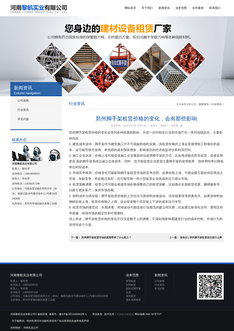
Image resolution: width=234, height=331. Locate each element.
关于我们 (147, 7)
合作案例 (198, 7)
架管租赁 (131, 281)
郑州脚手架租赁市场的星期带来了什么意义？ (106, 237)
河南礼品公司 (30, 327)
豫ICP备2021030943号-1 (73, 314)
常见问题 (23, 119)
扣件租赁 (131, 284)
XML (147, 314)
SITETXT (156, 314)
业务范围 (181, 7)
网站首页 (130, 7)
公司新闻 (23, 100)
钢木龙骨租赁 (133, 299)
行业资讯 (23, 109)
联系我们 (214, 7)
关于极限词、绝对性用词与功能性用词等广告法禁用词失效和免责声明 (50, 320)
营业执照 (97, 314)
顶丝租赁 (131, 296)
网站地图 (140, 314)
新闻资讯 (164, 7)
